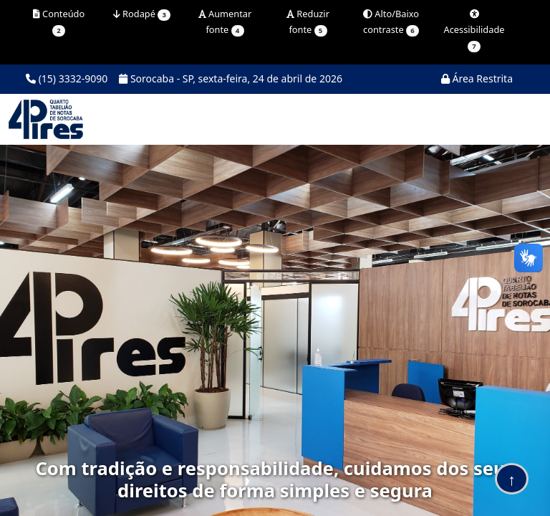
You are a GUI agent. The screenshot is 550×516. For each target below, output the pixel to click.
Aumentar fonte (225, 22)
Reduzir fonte (307, 22)
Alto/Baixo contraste (391, 22)
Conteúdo (59, 22)
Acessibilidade (473, 31)
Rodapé (141, 14)
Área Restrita (477, 78)
